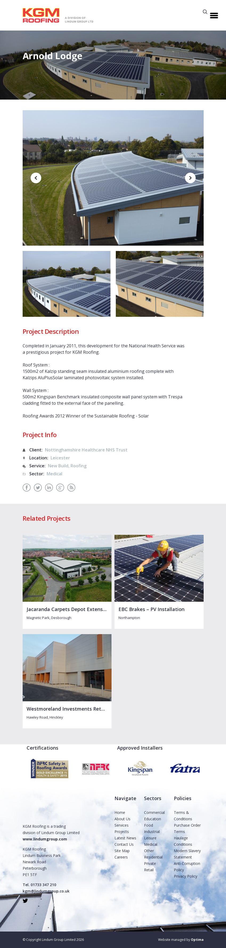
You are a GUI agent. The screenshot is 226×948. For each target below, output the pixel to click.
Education (152, 818)
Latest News (125, 837)
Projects (121, 831)
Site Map (122, 850)
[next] (190, 178)
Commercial (154, 812)
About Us (122, 818)
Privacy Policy (185, 876)
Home (119, 812)
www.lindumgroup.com (45, 839)
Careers (121, 857)
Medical (150, 844)
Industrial (152, 831)
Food (148, 825)
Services (121, 825)
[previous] (36, 178)
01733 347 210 (43, 884)
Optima (197, 939)
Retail (149, 869)
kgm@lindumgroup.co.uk (46, 891)
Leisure (150, 837)
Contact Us (124, 844)
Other (149, 850)
